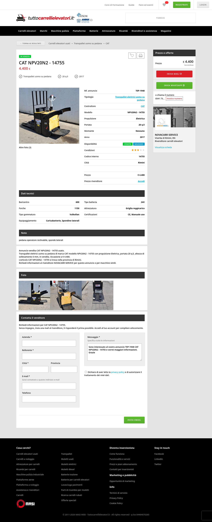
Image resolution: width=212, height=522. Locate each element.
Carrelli (19, 495)
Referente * (28, 350)
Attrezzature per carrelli (28, 464)
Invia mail (174, 73)
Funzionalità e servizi (120, 459)
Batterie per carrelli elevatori (75, 479)
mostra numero (174, 98)
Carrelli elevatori (27, 30)
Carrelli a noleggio (25, 459)
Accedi (141, 181)
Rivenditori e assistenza (144, 30)
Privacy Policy (116, 498)
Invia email (134, 420)
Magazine (166, 30)
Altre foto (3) (25, 147)
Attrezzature (108, 30)
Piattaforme (79, 30)
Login (203, 4)
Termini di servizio (118, 493)
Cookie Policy (116, 503)
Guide (131, 5)
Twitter (157, 464)
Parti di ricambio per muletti (75, 490)
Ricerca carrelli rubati (71, 495)
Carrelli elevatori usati (27, 453)
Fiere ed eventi (146, 5)
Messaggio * (93, 337)
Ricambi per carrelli (25, 469)
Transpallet (66, 453)
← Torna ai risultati (30, 43)
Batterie (94, 30)
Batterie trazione (69, 474)
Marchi (43, 30)
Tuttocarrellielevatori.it (54, 18)
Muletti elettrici (68, 464)
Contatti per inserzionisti (122, 469)
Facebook (159, 453)
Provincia (55, 363)
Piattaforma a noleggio (27, 484)
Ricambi (123, 30)
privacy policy (118, 372)
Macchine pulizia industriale (30, 474)
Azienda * (27, 337)
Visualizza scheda (163, 147)
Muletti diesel (68, 469)
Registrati (182, 4)
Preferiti (164, 4)
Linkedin (158, 459)
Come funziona (117, 453)
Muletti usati (67, 459)
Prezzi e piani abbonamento (123, 464)
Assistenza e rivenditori (27, 490)
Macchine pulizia (60, 30)
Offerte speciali (68, 500)
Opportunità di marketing (122, 481)
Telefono (26, 392)
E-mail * (26, 376)
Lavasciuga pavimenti (71, 484)
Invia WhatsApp (174, 85)
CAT (143, 106)
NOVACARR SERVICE (166, 134)
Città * (25, 363)
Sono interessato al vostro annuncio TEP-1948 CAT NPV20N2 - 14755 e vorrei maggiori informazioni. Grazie (114, 352)
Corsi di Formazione (114, 5)
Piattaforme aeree (25, 479)
